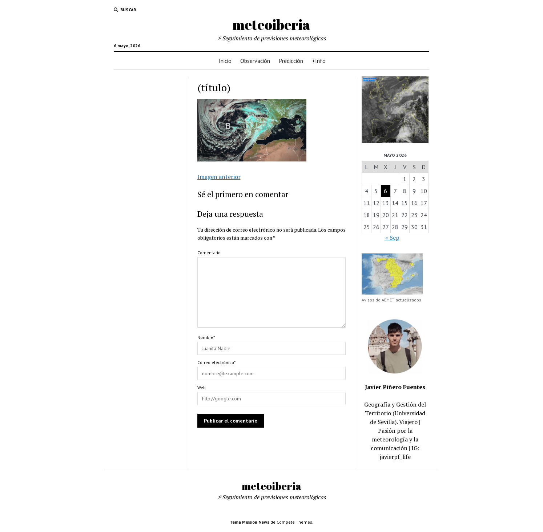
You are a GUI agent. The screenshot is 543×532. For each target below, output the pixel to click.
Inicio (225, 60)
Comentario (209, 252)
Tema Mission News (249, 522)
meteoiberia (271, 24)
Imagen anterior (219, 177)
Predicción (291, 60)
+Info (319, 60)
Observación (255, 60)
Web (201, 387)
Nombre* (206, 337)
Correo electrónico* (216, 362)
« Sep (392, 237)
